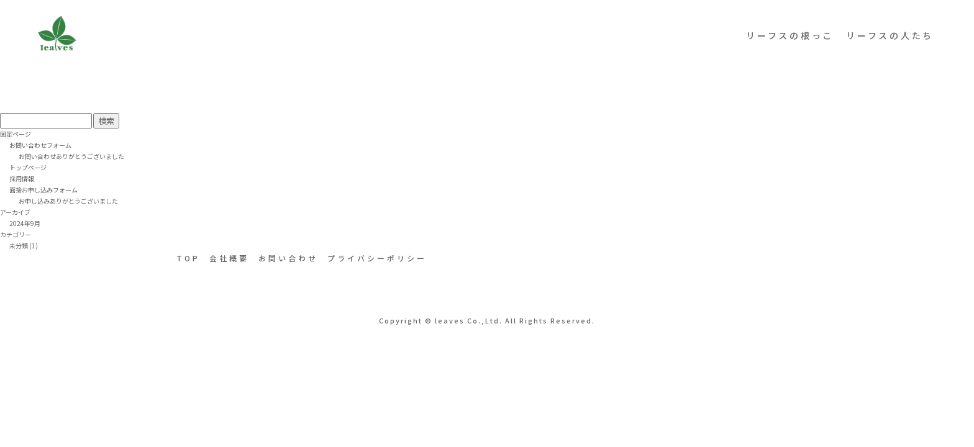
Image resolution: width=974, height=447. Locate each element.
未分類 (18, 245)
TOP (188, 258)
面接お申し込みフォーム (43, 189)
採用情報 (21, 178)
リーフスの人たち (890, 35)
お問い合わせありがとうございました (71, 156)
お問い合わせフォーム (40, 145)
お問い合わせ (288, 258)
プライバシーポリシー (377, 258)
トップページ (28, 167)
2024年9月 (24, 223)
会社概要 (229, 258)
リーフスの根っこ (790, 35)
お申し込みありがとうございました (68, 200)
